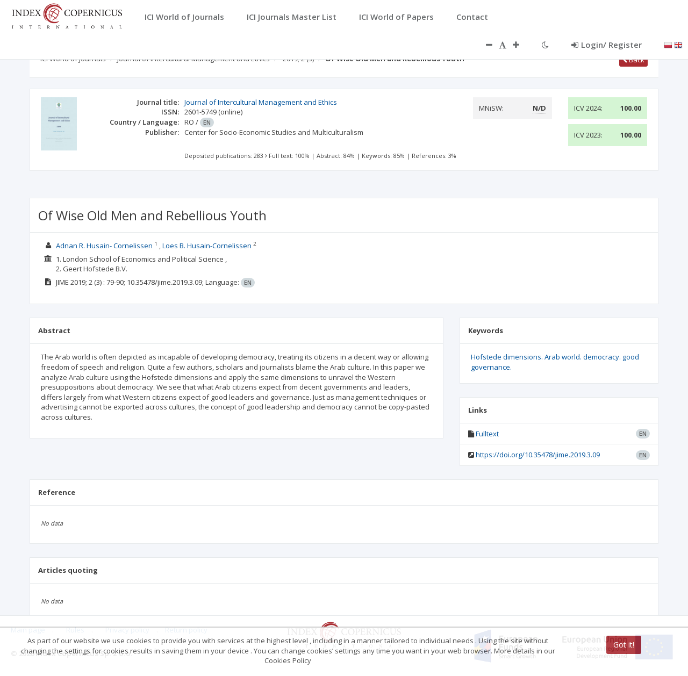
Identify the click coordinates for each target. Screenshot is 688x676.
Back (633, 59)
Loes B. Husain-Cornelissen (207, 245)
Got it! (623, 644)
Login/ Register (606, 44)
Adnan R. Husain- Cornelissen (104, 245)
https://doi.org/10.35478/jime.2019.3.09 (538, 454)
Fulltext (487, 433)
